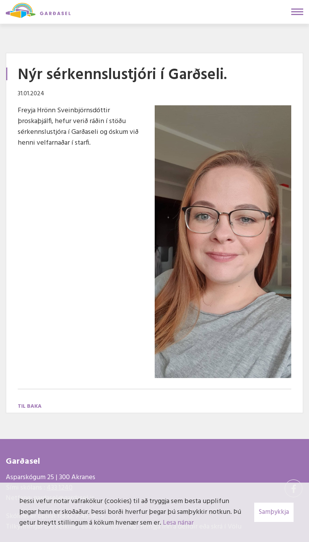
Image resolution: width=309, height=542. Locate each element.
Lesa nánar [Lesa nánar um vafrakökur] (178, 522)
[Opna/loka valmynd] (297, 12)
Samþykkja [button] (274, 512)
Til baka (30, 406)
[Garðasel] (38, 9)
